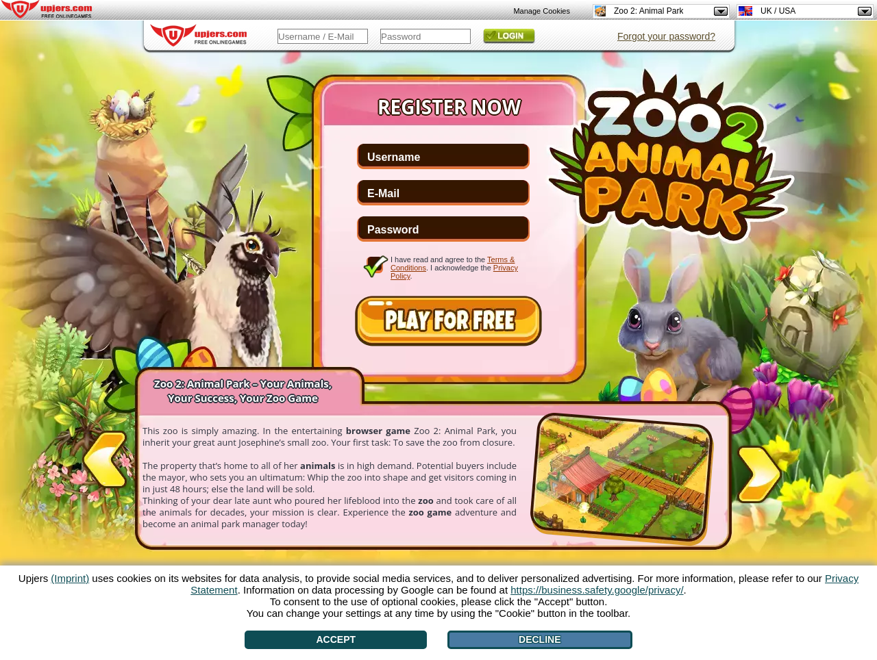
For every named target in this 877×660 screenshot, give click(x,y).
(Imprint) (70, 578)
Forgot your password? (666, 36)
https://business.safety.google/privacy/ (596, 590)
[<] (104, 462)
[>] (760, 471)
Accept (336, 639)
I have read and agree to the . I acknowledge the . (454, 267)
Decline (539, 639)
